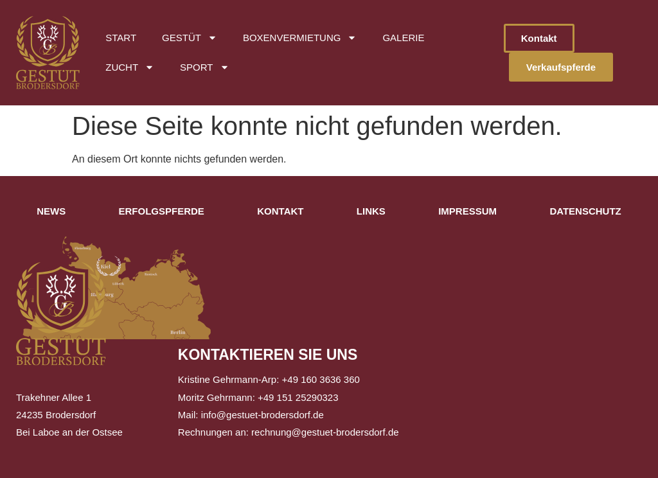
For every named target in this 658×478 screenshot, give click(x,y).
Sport (204, 67)
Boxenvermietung (300, 37)
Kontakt (280, 211)
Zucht (129, 67)
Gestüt (189, 37)
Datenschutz (585, 211)
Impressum (467, 211)
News (51, 211)
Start (120, 37)
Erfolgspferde (161, 211)
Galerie (403, 37)
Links (371, 211)
